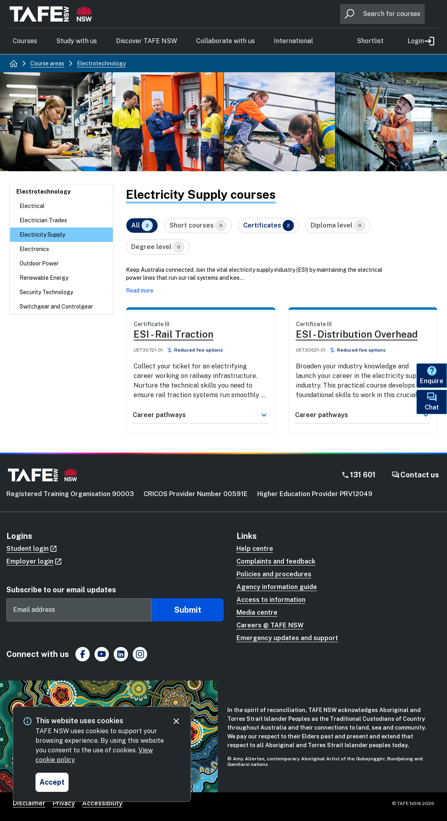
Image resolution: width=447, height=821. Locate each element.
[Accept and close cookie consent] (52, 782)
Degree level (157, 247)
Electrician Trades (43, 220)
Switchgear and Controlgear (56, 306)
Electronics (34, 249)
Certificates (268, 225)
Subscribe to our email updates (61, 590)
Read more (140, 290)
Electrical (32, 206)
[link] (200, 360)
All (142, 225)
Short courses (197, 225)
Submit (187, 610)
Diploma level (338, 225)
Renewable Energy (44, 278)
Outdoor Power (39, 263)
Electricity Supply (42, 234)
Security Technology (46, 292)
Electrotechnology (43, 191)
